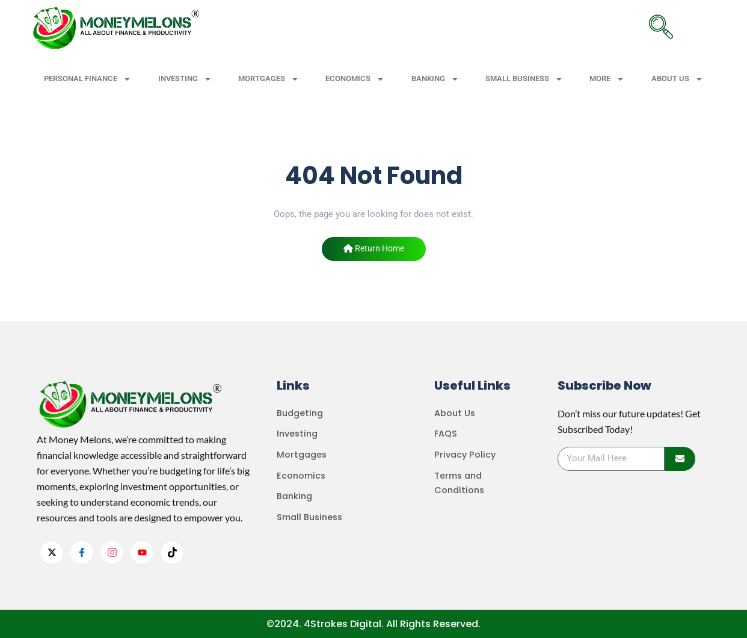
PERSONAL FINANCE (87, 79)
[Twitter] (52, 553)
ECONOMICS (354, 79)
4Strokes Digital (342, 624)
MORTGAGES (268, 79)
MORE (606, 79)
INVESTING (185, 79)
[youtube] (142, 553)
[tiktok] (172, 553)
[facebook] (82, 553)
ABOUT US (677, 79)
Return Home (373, 248)
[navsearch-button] (661, 27)
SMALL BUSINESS (524, 79)
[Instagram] (112, 553)
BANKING (435, 79)
